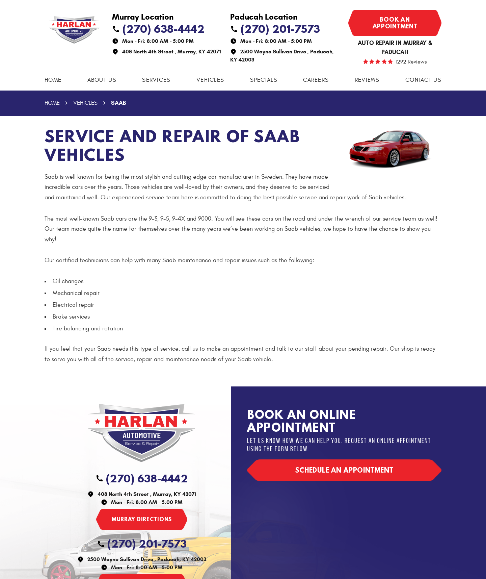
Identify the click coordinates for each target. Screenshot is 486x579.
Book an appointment (395, 22)
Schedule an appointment (344, 470)
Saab (118, 102)
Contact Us (423, 80)
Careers (316, 80)
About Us (101, 80)
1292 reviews (411, 62)
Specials (263, 80)
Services (156, 80)
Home (53, 80)
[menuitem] (53, 80)
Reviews (367, 80)
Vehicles (210, 80)
